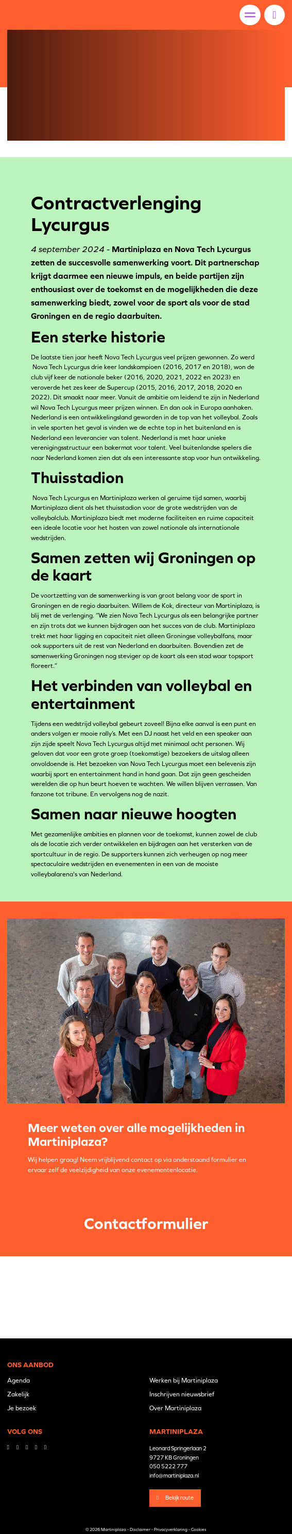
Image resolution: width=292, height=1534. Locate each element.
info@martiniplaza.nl (174, 1475)
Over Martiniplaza (175, 1408)
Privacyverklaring (170, 1529)
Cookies (199, 1529)
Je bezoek (21, 1408)
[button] (274, 15)
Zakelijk (18, 1394)
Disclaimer (140, 1529)
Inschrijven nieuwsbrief (181, 1394)
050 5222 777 (168, 1466)
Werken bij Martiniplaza (183, 1380)
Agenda (18, 1380)
